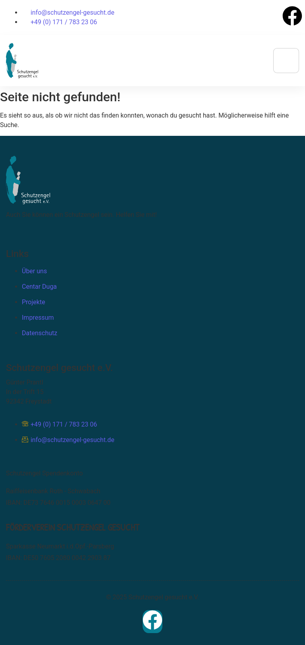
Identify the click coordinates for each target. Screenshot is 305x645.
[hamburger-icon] (286, 60)
